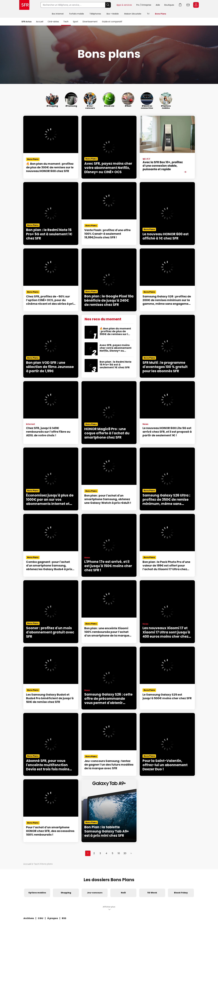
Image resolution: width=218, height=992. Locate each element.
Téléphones (95, 13)
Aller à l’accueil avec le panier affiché (180, 5)
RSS (64, 918)
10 (119, 853)
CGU (40, 918)
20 (125, 853)
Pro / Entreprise (143, 5)
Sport (75, 21)
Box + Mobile (113, 13)
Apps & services (124, 5)
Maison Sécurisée (132, 13)
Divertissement (90, 21)
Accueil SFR (24, 5)
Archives (28, 918)
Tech (65, 21)
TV (148, 13)
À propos (52, 918)
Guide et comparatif (112, 21)
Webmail (188, 5)
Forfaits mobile (76, 13)
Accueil (39, 21)
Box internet (58, 13)
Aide (158, 5)
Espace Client (196, 5)
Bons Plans (160, 13)
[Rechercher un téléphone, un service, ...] (73, 5)
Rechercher (108, 5)
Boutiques (169, 5)
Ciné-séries (53, 21)
